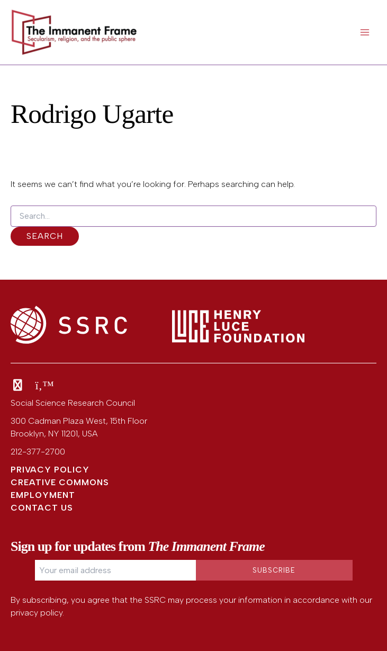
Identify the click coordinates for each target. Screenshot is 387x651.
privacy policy (36, 613)
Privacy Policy (50, 470)
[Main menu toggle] (364, 32)
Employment (43, 495)
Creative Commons (60, 482)
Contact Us (42, 508)
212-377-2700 (38, 452)
